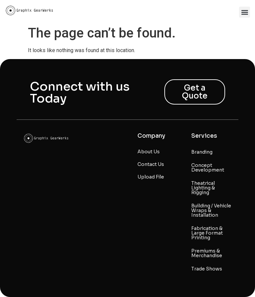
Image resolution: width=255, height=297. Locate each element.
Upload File (150, 177)
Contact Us (150, 164)
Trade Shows (206, 269)
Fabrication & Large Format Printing (207, 233)
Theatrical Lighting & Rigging (203, 187)
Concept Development (207, 167)
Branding (201, 152)
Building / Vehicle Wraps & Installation (211, 210)
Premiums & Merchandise (206, 253)
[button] (244, 12)
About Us (148, 152)
